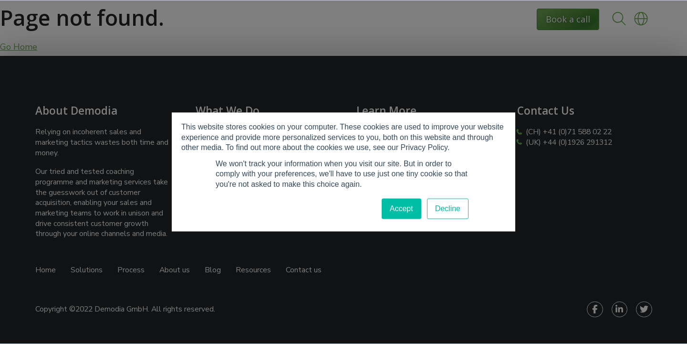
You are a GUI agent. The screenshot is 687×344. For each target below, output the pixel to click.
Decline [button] (447, 208)
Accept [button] (401, 208)
